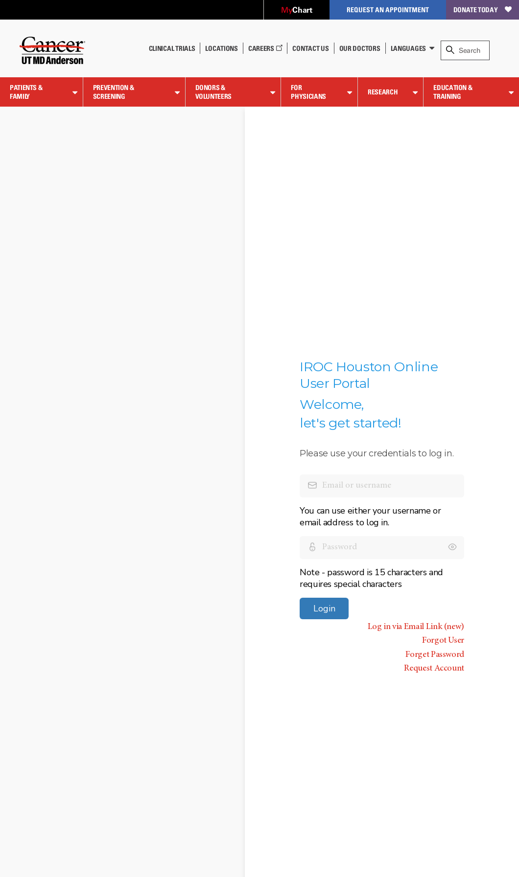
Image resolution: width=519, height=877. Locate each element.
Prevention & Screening (113, 91)
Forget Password (434, 655)
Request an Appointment (388, 9)
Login (324, 608)
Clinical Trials (172, 48)
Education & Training (452, 91)
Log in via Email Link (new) (416, 627)
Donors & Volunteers (213, 91)
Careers (265, 48)
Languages (408, 48)
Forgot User (443, 640)
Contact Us (310, 48)
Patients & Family (26, 91)
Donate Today (482, 9)
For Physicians (308, 91)
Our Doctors (359, 48)
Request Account (434, 668)
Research (383, 92)
